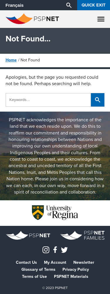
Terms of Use (34, 277)
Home (11, 60)
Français (15, 5)
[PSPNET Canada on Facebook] (55, 249)
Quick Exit (94, 5)
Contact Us (26, 263)
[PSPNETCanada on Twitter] (64, 249)
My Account (55, 263)
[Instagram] (46, 249)
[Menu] (100, 19)
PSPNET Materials (71, 277)
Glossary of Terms (38, 270)
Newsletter (83, 263)
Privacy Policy (75, 270)
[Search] (69, 5)
